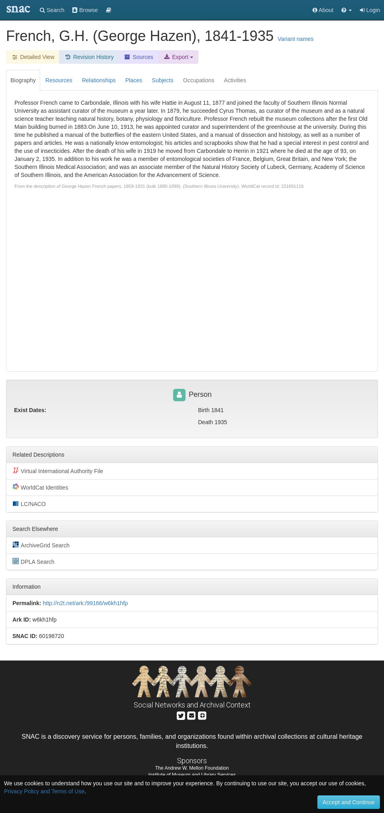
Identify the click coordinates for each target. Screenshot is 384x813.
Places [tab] (133, 80)
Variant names (295, 39)
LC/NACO (29, 503)
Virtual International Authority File (57, 470)
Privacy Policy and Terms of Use (44, 791)
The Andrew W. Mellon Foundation (192, 768)
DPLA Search (33, 561)
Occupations (198, 80)
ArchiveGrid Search (40, 545)
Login (370, 10)
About (323, 10)
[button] (346, 10)
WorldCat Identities (40, 487)
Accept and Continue (349, 802)
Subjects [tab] (163, 80)
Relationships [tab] (99, 80)
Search (52, 10)
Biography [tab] (23, 80)
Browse (85, 10)
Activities (235, 80)
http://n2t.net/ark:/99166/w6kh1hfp (85, 603)
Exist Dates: (30, 410)
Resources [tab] (58, 80)
